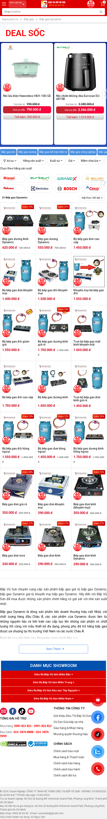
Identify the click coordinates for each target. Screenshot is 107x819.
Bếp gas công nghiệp (83, 151)
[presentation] (104, 183)
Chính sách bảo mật (66, 751)
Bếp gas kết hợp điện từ (53, 151)
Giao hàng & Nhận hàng (68, 728)
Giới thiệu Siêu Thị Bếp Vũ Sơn (72, 715)
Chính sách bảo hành (67, 769)
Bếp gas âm (8, 151)
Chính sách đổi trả (65, 775)
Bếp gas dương (27, 151)
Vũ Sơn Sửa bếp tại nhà (68, 722)
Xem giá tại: (18, 4)
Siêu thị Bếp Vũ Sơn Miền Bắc (53, 674)
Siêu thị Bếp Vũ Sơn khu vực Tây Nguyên (53, 690)
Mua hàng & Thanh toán (69, 757)
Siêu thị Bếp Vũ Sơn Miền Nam (53, 698)
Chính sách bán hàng (67, 763)
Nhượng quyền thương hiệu (71, 734)
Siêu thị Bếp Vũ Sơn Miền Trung (53, 682)
